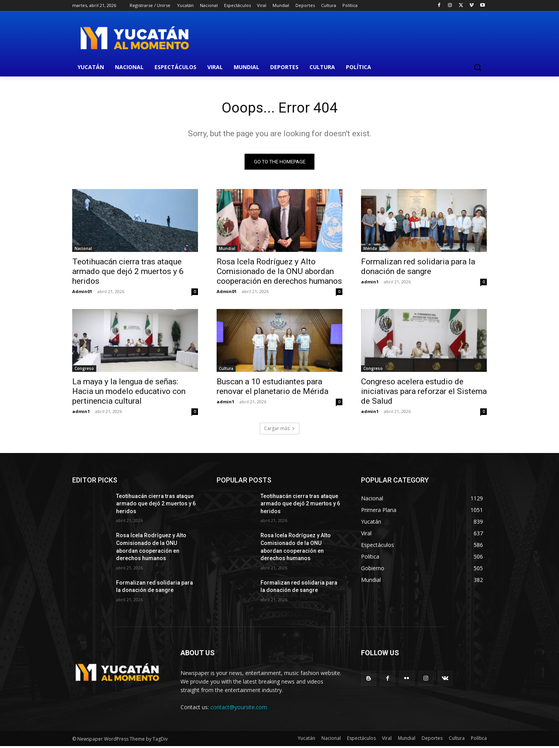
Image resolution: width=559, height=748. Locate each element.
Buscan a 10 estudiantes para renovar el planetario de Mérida (273, 387)
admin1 (369, 283)
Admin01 (82, 293)
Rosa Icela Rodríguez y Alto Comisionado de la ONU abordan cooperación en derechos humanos (279, 273)
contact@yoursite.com (238, 708)
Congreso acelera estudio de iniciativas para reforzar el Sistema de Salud (424, 392)
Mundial (227, 250)
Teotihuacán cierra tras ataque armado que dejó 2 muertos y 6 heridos (128, 273)
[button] (477, 67)
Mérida (370, 250)
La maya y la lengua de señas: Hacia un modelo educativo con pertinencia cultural (129, 392)
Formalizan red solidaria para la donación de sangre (418, 268)
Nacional (83, 250)
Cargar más (279, 430)
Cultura (226, 370)
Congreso (84, 370)
